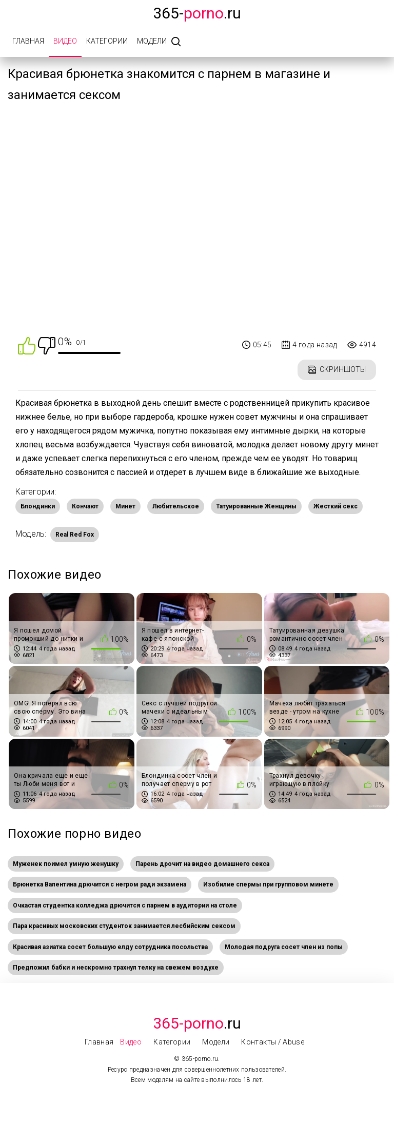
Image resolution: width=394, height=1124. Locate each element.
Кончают (85, 506)
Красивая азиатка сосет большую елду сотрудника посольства (110, 947)
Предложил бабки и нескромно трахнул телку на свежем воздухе (116, 967)
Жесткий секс (335, 506)
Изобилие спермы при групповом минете (268, 884)
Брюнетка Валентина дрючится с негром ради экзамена (99, 884)
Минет (125, 506)
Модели (152, 41)
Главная (28, 41)
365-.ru (197, 13)
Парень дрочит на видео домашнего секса (202, 863)
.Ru (197, 1023)
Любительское (175, 506)
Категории (107, 41)
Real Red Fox (74, 534)
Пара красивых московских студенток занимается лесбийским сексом (124, 926)
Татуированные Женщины (256, 506)
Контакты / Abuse (272, 1042)
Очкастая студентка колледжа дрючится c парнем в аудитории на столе (125, 905)
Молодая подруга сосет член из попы (284, 947)
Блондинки (38, 506)
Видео (65, 41)
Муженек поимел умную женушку (66, 863)
